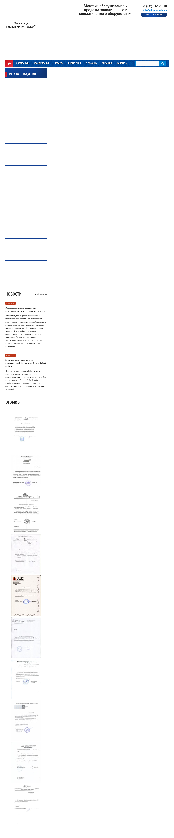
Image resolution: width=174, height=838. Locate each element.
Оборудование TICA (19, 256)
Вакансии (107, 63)
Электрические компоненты (24, 191)
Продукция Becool (18, 212)
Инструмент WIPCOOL (20, 264)
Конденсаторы (16, 220)
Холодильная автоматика (23, 133)
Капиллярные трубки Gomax (24, 110)
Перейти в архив (40, 294)
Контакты (122, 63)
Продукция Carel (18, 125)
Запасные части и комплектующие (27, 227)
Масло (12, 88)
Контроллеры (16, 234)
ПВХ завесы (15, 154)
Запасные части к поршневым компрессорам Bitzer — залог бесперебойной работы (25, 363)
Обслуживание (41, 63)
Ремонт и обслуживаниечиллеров (22, 147)
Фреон (12, 81)
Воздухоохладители (19, 169)
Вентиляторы (16, 95)
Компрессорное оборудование (25, 117)
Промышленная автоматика (24, 250)
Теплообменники (18, 183)
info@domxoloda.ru (155, 10)
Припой (13, 103)
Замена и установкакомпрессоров (20, 140)
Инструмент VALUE (18, 271)
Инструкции (74, 63)
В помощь (91, 63)
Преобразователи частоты (23, 176)
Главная (9, 63)
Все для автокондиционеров (24, 161)
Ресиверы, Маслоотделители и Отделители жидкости (25, 242)
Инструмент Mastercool (22, 205)
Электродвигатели (19, 278)
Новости (58, 63)
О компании (22, 63)
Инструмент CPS (17, 198)
